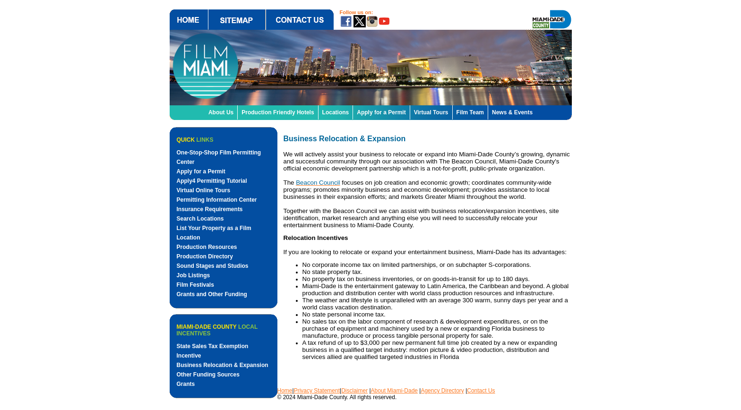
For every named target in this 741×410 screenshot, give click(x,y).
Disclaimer (354, 390)
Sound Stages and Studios (213, 266)
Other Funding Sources (208, 374)
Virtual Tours (431, 112)
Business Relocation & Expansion (222, 365)
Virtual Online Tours (204, 190)
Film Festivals (195, 285)
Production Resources (207, 247)
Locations (335, 112)
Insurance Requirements (210, 209)
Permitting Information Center (217, 199)
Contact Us (481, 390)
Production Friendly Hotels (277, 112)
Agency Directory (442, 390)
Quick (195, 140)
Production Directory (205, 256)
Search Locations (200, 218)
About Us (220, 112)
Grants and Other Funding (212, 294)
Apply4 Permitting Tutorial (212, 181)
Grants (186, 384)
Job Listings (193, 275)
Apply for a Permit (381, 112)
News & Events (512, 112)
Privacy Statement (317, 390)
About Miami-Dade (394, 390)
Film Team (470, 112)
